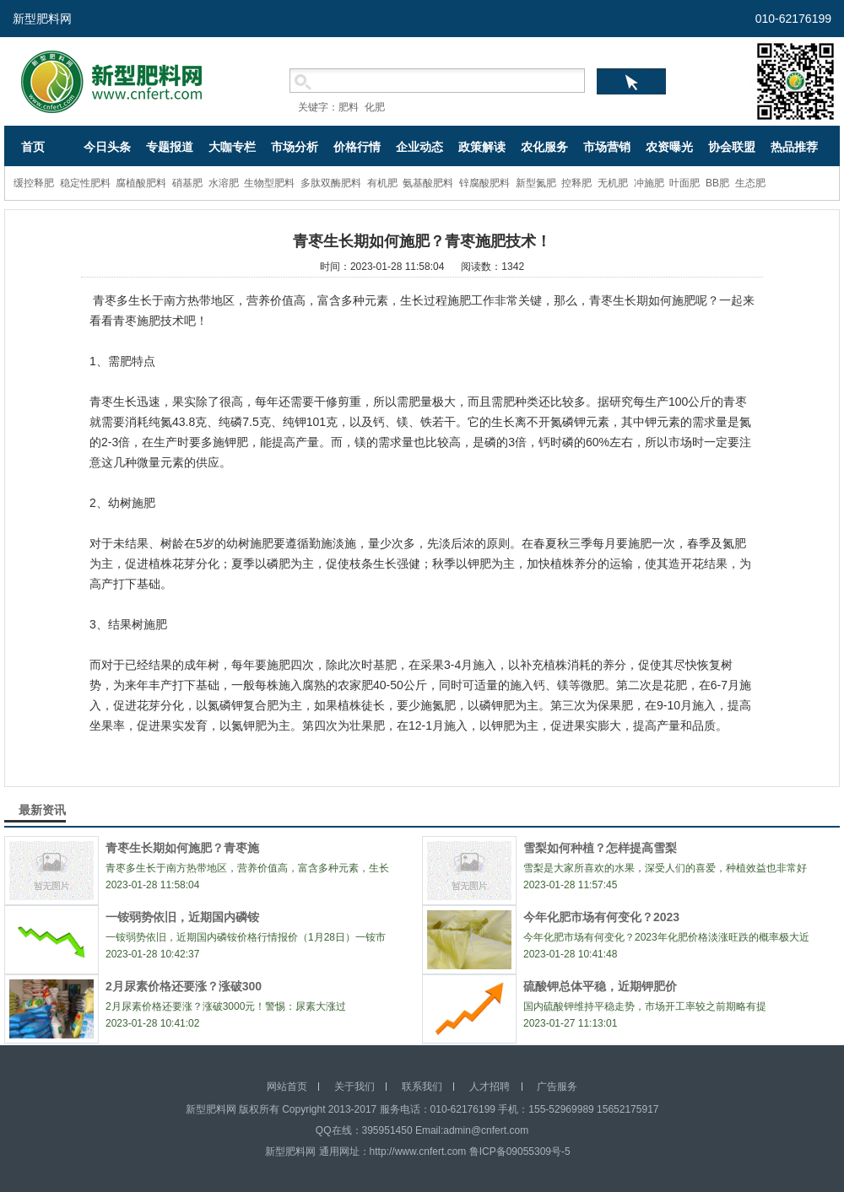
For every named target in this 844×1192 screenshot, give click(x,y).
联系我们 (422, 1086)
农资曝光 (669, 147)
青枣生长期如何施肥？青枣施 (182, 848)
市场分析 (294, 147)
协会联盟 (731, 147)
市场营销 (606, 147)
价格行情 (357, 147)
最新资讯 (42, 810)
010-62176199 (793, 18)
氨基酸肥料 (428, 183)
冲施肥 (649, 183)
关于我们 (354, 1086)
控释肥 (576, 183)
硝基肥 (187, 183)
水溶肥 (223, 183)
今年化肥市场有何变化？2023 (601, 917)
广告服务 (557, 1086)
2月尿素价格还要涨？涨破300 (184, 986)
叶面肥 (684, 183)
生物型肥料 (269, 183)
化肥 (375, 107)
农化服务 (544, 147)
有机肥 (382, 183)
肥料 (348, 107)
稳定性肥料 (85, 183)
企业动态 (419, 147)
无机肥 (613, 183)
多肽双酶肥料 (330, 183)
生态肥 (750, 183)
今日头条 (107, 147)
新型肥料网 (42, 18)
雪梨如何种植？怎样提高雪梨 (600, 848)
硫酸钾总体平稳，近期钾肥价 (600, 986)
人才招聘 (489, 1086)
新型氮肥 (536, 183)
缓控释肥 (34, 183)
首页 (33, 147)
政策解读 (482, 147)
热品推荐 (794, 147)
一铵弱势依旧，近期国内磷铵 (182, 917)
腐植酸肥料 (141, 183)
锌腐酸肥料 (484, 183)
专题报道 (169, 147)
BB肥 (717, 183)
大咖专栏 (232, 147)
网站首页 (287, 1086)
